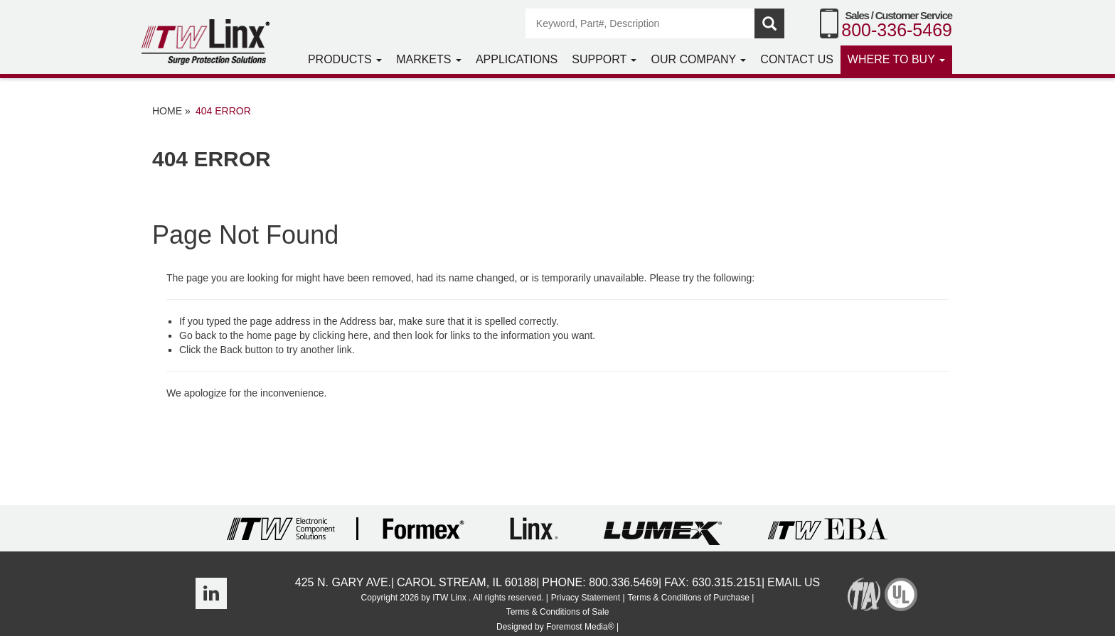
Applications (517, 59)
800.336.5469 (623, 582)
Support (604, 59)
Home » (171, 111)
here (358, 335)
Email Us (793, 582)
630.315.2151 (727, 582)
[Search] (641, 23)
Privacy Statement (585, 598)
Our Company (698, 59)
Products (345, 59)
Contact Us (796, 59)
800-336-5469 (896, 30)
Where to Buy (896, 59)
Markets (429, 59)
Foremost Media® (580, 627)
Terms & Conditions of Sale (557, 612)
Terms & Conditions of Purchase (688, 598)
